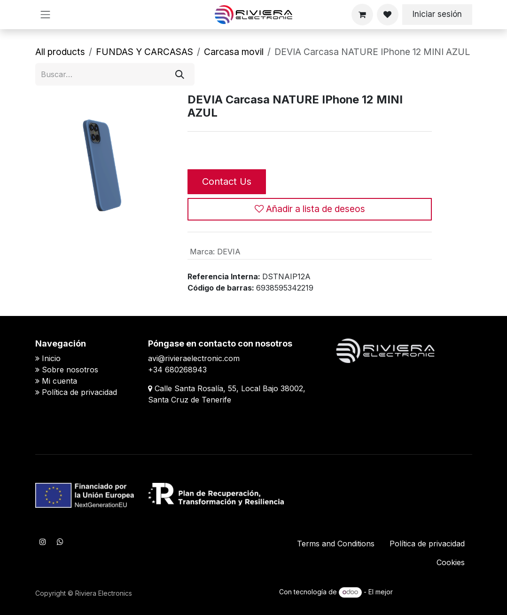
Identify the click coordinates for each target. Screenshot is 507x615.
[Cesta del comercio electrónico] (362, 14)
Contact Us (226, 181)
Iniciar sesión (437, 14)
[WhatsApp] (60, 541)
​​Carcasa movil (234, 51)
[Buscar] (180, 74)
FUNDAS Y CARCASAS (144, 51)
